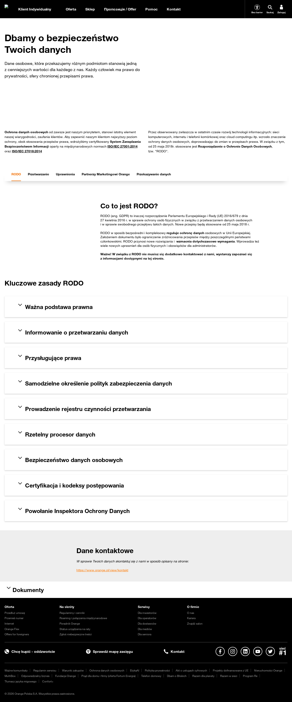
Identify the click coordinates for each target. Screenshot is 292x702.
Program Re (250, 676)
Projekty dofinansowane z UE (230, 670)
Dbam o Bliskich (177, 676)
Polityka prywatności (157, 670)
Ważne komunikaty (16, 670)
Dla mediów (145, 629)
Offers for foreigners (17, 634)
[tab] (16, 174)
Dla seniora (144, 634)
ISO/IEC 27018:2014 (27, 151)
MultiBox (10, 676)
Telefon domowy (151, 676)
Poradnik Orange (70, 623)
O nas (190, 613)
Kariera (191, 618)
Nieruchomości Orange (268, 670)
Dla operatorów (147, 618)
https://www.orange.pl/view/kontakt (102, 570)
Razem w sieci (228, 676)
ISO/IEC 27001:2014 (122, 146)
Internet (9, 623)
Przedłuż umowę (15, 613)
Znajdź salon (195, 623)
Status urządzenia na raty (75, 629)
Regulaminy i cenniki (72, 613)
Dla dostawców (147, 623)
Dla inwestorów (147, 613)
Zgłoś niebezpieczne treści (76, 634)
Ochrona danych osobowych (106, 670)
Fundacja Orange (65, 676)
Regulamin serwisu (44, 670)
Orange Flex (12, 629)
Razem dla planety (203, 676)
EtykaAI (134, 670)
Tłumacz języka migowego (20, 681)
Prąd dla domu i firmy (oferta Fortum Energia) (108, 676)
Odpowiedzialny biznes (35, 676)
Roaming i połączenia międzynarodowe (83, 618)
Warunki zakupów (73, 670)
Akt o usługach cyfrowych (191, 670)
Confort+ (47, 681)
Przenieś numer (14, 618)
